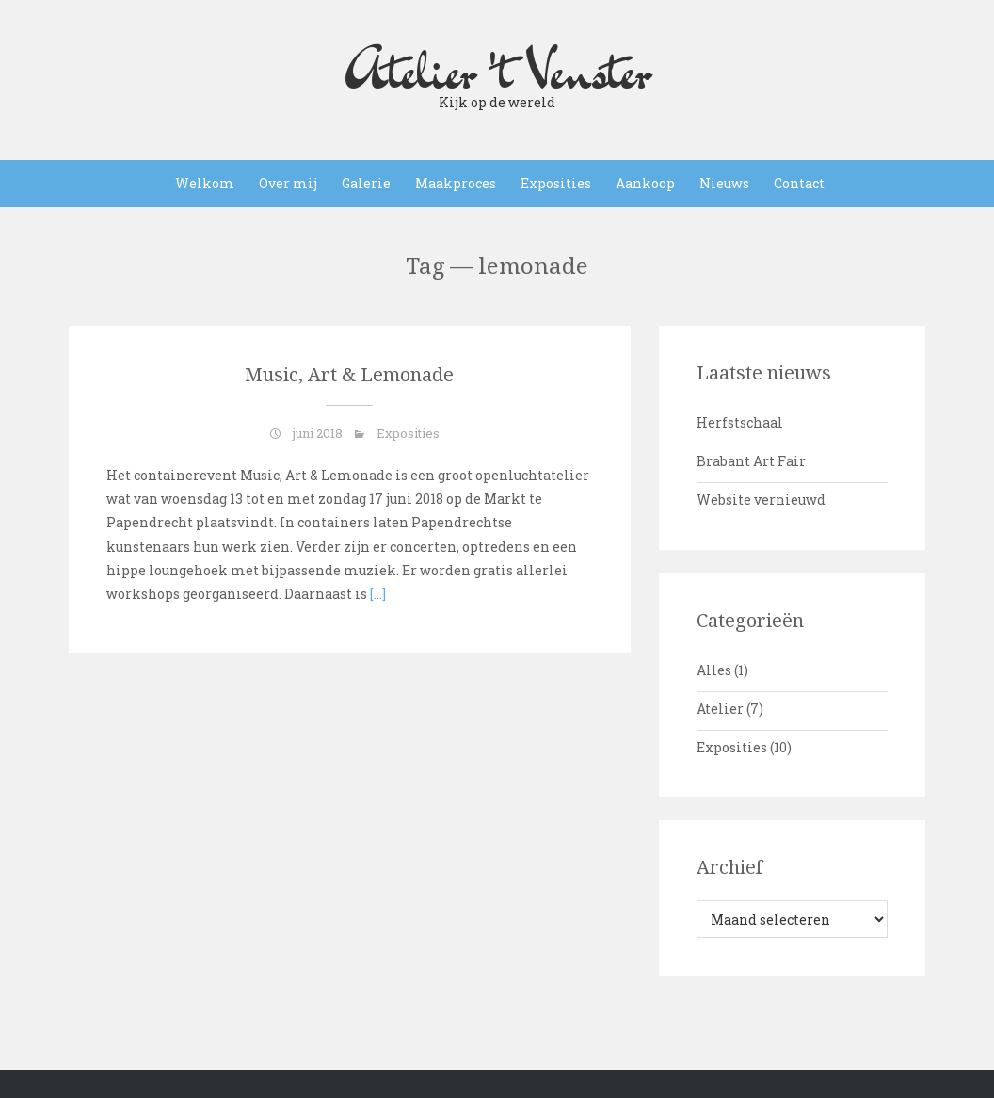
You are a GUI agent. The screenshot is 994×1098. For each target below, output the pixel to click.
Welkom (204, 183)
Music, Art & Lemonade (349, 374)
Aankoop (645, 183)
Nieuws (724, 183)
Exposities (556, 183)
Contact (799, 183)
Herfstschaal (740, 422)
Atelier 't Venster (497, 70)
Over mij (288, 183)
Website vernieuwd (761, 500)
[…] (376, 594)
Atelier (720, 709)
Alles (714, 670)
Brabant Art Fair (751, 461)
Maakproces (455, 183)
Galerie (366, 183)
